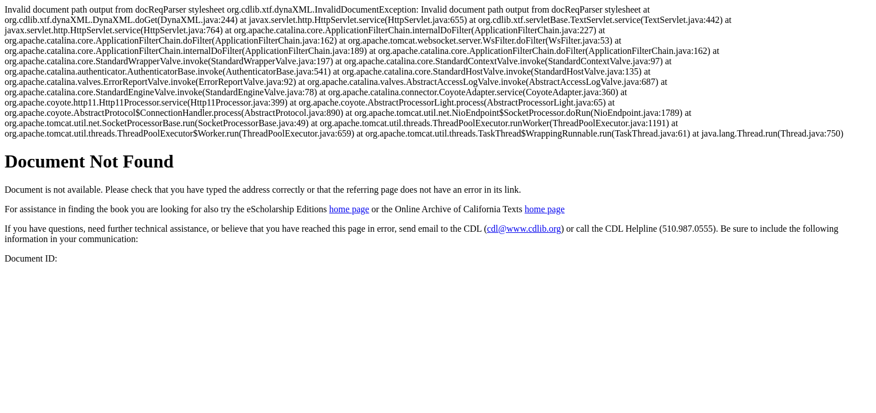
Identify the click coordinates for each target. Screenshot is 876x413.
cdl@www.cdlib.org (524, 228)
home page (349, 209)
